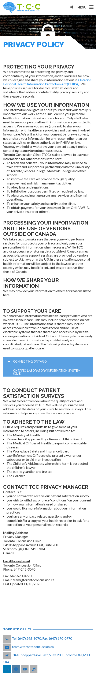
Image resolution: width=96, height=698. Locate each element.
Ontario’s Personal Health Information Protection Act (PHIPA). (47, 82)
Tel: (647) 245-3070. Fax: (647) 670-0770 (42, 638)
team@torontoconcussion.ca (33, 647)
